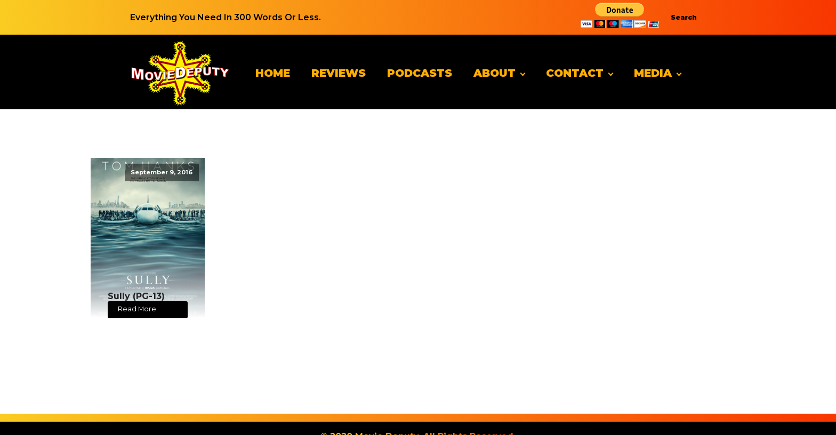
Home (272, 73)
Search (684, 17)
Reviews (338, 73)
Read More (137, 309)
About (494, 73)
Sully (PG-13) (136, 296)
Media (653, 73)
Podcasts (419, 73)
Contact (575, 73)
